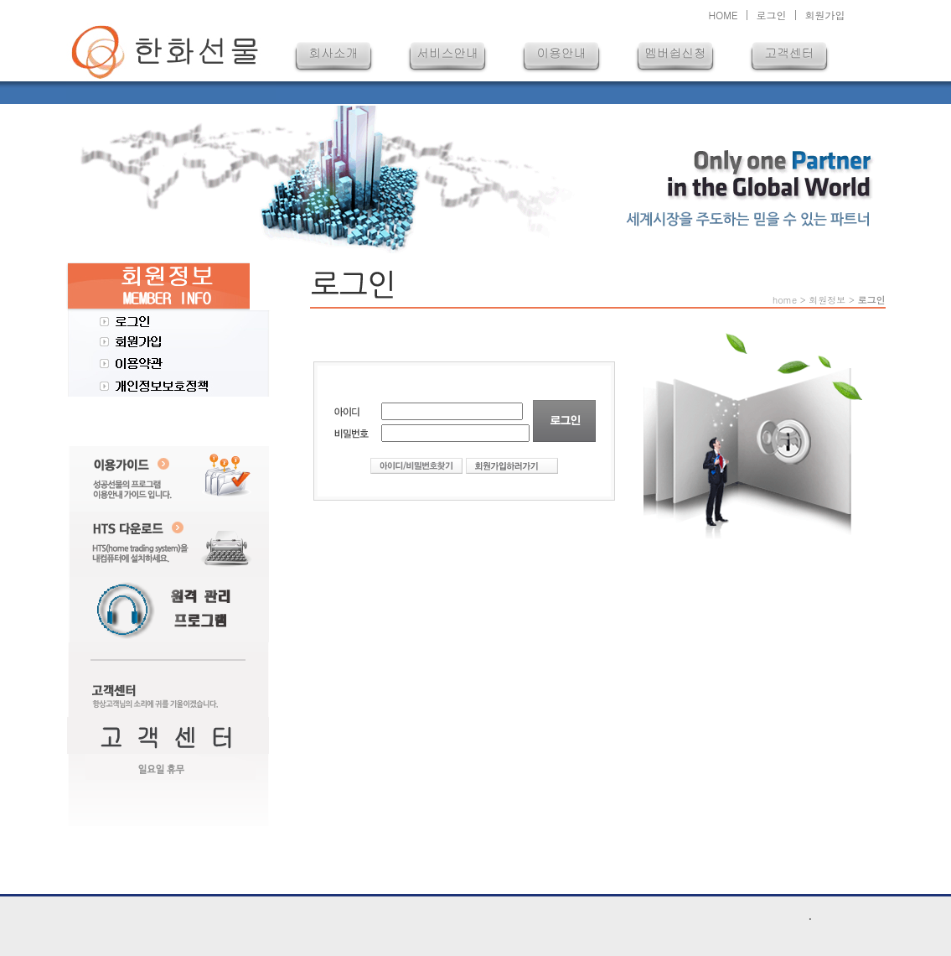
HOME (723, 15)
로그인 (771, 15)
